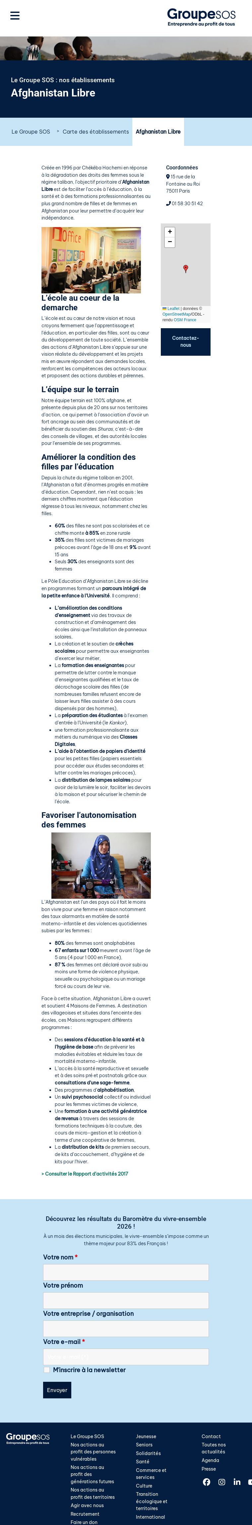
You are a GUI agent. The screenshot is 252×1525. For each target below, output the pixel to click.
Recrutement (85, 1515)
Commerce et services (151, 1474)
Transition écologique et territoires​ (151, 1502)
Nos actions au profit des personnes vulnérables (93, 1452)
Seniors (144, 1445)
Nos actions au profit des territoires (93, 1494)
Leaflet (170, 308)
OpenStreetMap (176, 314)
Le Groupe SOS (31, 131)
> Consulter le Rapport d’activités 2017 (84, 1174)
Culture (144, 1486)
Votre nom (60, 1257)
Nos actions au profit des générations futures (92, 1475)
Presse (209, 1469)
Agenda (210, 1460)
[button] (186, 269)
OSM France (185, 320)
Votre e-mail (64, 1342)
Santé (143, 1462)
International (150, 1517)
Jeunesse (146, 1436)
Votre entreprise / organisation (88, 1314)
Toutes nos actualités (214, 1448)
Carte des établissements (96, 131)
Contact (211, 1436)
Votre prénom (63, 1285)
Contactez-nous (185, 341)
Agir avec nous (87, 1506)
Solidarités (148, 1453)
